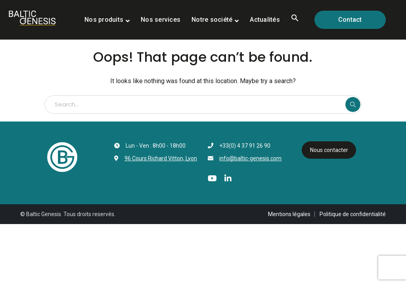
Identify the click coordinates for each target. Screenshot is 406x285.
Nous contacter (329, 150)
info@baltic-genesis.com (250, 158)
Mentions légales (289, 214)
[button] (295, 20)
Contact (350, 19)
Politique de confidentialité (353, 214)
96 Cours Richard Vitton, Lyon (160, 158)
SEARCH (352, 104)
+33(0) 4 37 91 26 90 (244, 145)
